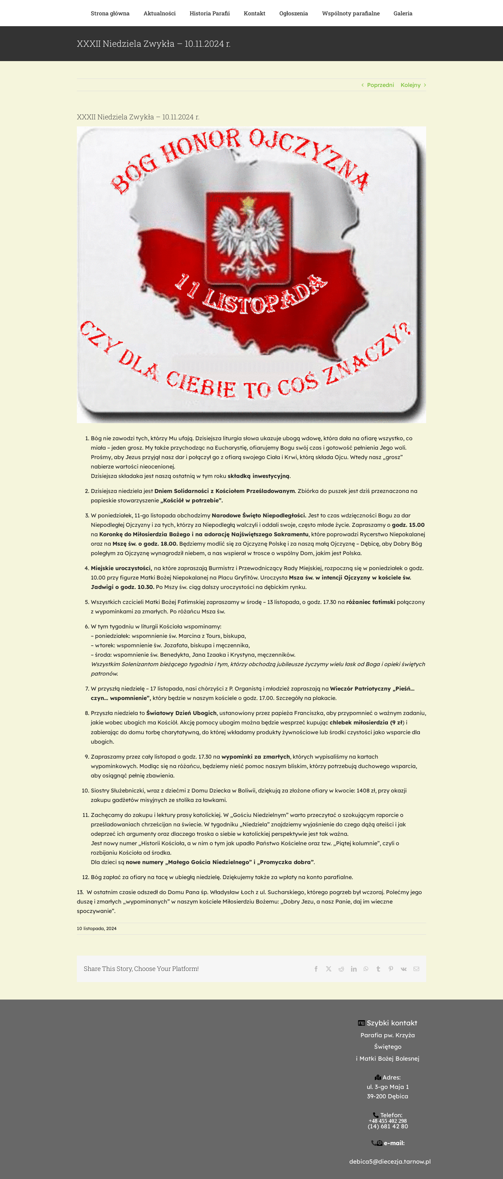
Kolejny (411, 84)
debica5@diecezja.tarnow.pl (390, 1161)
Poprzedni (380, 84)
